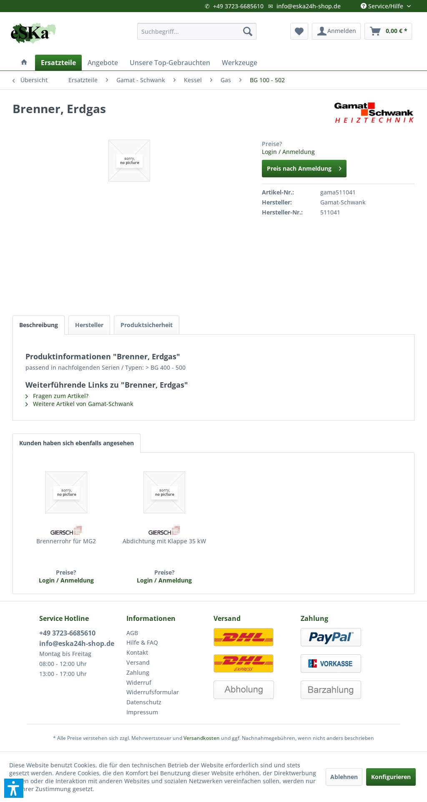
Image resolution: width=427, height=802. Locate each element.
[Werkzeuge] (239, 63)
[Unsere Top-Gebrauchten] (170, 63)
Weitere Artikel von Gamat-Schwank (79, 404)
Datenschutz (143, 702)
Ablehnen (344, 777)
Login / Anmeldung (288, 152)
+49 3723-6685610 (238, 6)
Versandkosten (201, 737)
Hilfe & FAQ (142, 642)
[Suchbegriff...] (197, 31)
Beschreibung (38, 325)
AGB (132, 633)
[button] (13, 788)
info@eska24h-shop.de (308, 6)
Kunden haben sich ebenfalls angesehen (76, 443)
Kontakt (137, 652)
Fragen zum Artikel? (56, 396)
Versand (138, 662)
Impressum (142, 712)
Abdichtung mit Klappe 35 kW (164, 541)
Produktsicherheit (147, 325)
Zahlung (137, 672)
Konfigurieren (391, 777)
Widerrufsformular (152, 692)
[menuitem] (197, 31)
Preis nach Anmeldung (304, 167)
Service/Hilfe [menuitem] (383, 4)
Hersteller (89, 325)
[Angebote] (103, 63)
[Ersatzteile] (58, 63)
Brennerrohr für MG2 (66, 541)
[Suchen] (247, 31)
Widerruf (138, 682)
